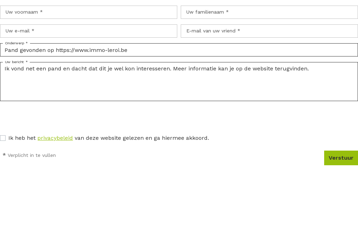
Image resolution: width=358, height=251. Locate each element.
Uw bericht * (16, 62)
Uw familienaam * (207, 12)
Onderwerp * (16, 43)
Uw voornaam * (24, 12)
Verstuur (341, 157)
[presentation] (53, 120)
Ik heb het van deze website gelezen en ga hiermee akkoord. (108, 138)
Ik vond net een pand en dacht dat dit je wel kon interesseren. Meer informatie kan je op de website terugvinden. (179, 81)
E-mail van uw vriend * (213, 30)
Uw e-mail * (20, 30)
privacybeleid (55, 138)
